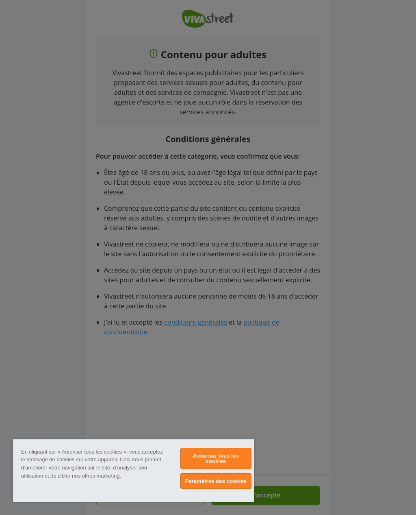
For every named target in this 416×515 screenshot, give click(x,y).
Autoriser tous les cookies (216, 458)
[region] (133, 470)
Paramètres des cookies (216, 481)
